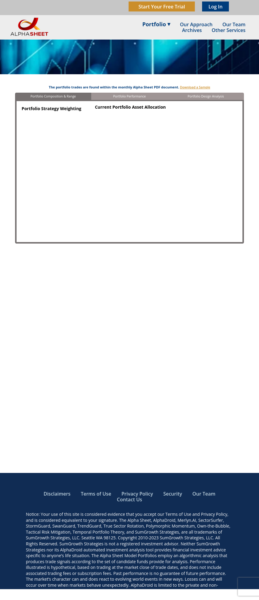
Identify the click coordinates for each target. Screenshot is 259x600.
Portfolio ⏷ (156, 24)
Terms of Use (96, 493)
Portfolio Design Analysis (206, 96)
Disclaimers (57, 493)
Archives (192, 30)
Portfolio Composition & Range (53, 96)
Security (172, 493)
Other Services (228, 30)
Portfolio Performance (129, 96)
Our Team (204, 493)
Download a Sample (195, 87)
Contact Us (129, 499)
